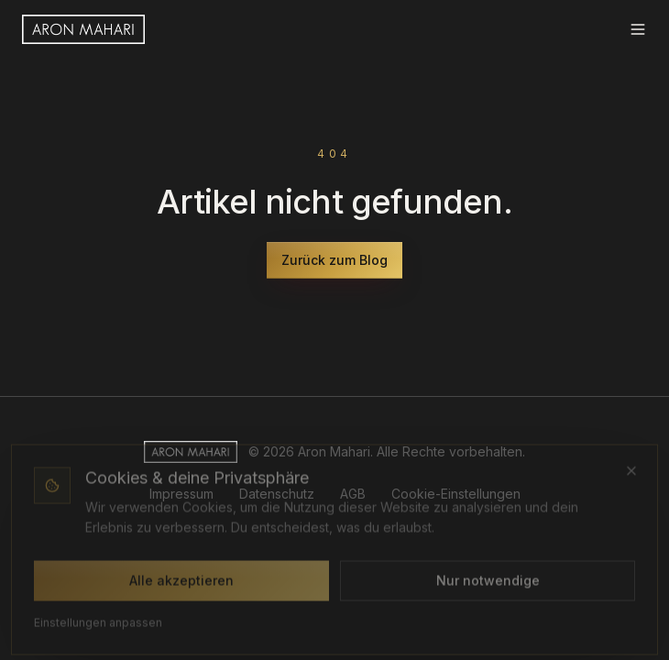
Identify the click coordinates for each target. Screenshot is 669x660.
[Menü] (638, 29)
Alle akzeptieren (181, 581)
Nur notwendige (488, 581)
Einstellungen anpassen (98, 624)
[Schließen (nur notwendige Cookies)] (631, 472)
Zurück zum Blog (334, 260)
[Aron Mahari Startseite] (83, 29)
